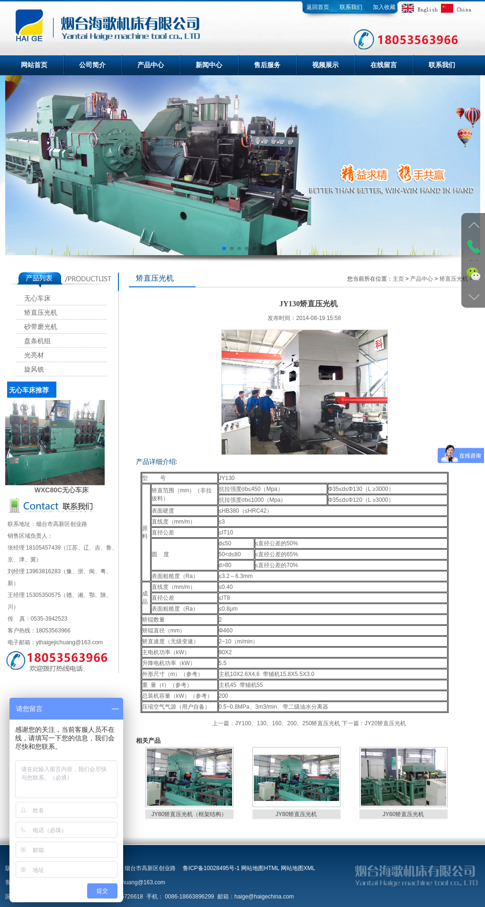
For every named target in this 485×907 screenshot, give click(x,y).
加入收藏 (384, 7)
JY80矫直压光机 (296, 814)
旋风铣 (34, 369)
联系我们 (351, 7)
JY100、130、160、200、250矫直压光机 (287, 723)
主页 (398, 279)
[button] (223, 248)
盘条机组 (37, 341)
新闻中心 (209, 65)
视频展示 (325, 65)
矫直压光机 (40, 312)
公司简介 (92, 65)
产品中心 (150, 65)
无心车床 (37, 298)
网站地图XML (298, 868)
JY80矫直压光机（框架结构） (189, 814)
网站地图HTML (260, 868)
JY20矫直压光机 (385, 723)
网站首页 (34, 65)
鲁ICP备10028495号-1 (211, 868)
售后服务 (267, 65)
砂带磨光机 (40, 326)
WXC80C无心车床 (62, 490)
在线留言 (383, 65)
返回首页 (317, 7)
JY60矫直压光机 (403, 814)
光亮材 (34, 355)
